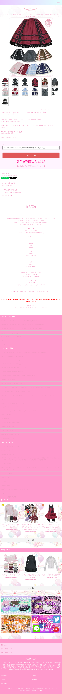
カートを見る (35, 679)
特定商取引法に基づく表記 (9, 175)
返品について (5, 173)
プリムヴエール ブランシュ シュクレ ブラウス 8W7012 (31, 285)
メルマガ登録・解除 (23, 690)
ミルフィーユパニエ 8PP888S (31, 276)
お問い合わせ (4, 683)
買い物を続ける (6, 195)
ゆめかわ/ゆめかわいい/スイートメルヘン (15, 113)
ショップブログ (32, 690)
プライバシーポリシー (53, 688)
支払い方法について (12, 688)
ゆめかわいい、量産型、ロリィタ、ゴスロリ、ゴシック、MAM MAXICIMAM (22, 112)
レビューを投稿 (6, 185)
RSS (38, 690)
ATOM (41, 690)
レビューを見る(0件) (7, 183)
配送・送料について (22, 688)
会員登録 (34, 675)
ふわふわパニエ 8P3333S (31, 274)
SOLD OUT (31, 155)
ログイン (3, 679)
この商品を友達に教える (8, 190)
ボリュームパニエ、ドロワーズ (9, 333)
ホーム (3, 112)
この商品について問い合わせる (10, 192)
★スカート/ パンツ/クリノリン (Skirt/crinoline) (44, 111)
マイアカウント (4, 675)
